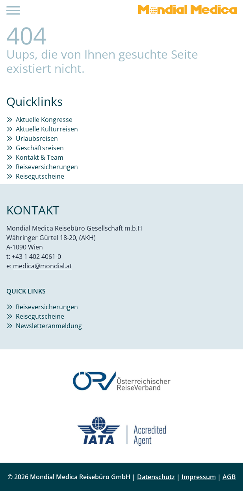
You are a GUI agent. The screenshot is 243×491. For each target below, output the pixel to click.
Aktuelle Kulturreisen (47, 129)
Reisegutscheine (40, 176)
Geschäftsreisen (40, 148)
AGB (229, 477)
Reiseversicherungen (47, 166)
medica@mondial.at (42, 266)
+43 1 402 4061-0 (36, 256)
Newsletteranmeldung (49, 325)
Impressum (199, 477)
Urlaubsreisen (37, 138)
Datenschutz (156, 477)
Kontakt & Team (39, 157)
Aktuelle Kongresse (44, 119)
